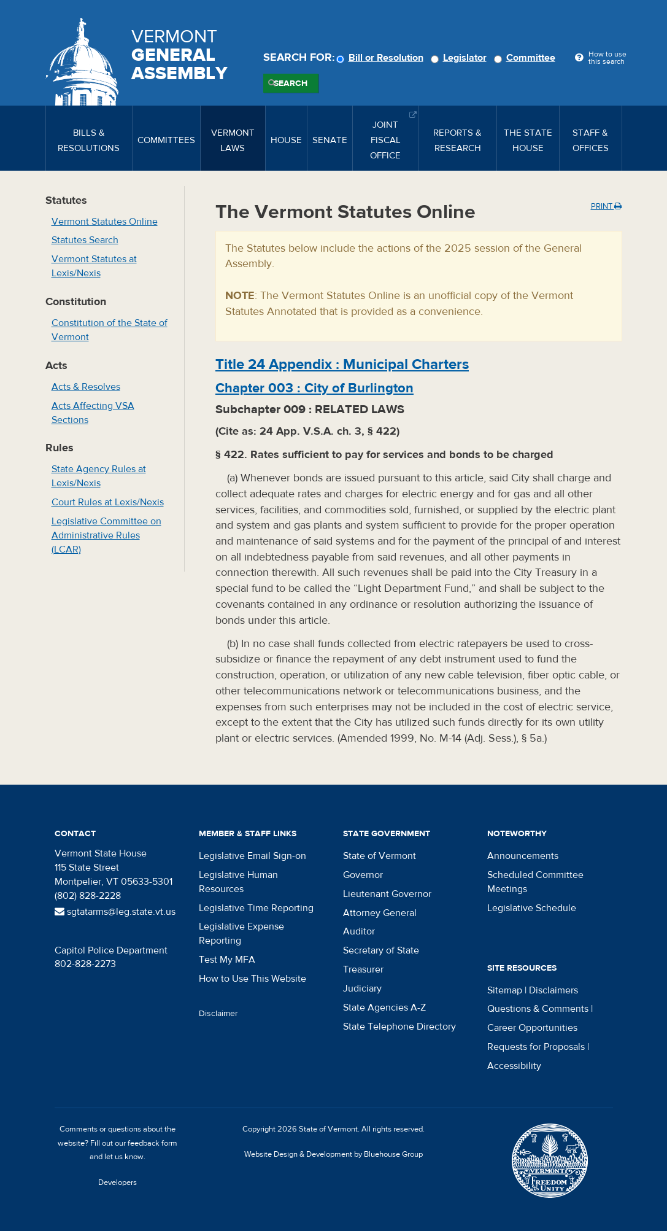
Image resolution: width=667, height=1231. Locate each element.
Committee (526, 58)
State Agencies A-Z (384, 1007)
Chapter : (314, 388)
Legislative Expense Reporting (241, 933)
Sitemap (504, 990)
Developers (117, 1182)
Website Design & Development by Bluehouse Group (333, 1154)
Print (606, 206)
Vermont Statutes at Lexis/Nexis (94, 266)
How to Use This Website (252, 979)
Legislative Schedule (531, 908)
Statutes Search (85, 240)
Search (290, 83)
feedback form (152, 1143)
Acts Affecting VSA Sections (93, 413)
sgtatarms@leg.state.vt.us (115, 912)
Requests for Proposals (536, 1047)
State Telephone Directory (399, 1026)
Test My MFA (227, 959)
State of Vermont (379, 856)
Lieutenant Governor (387, 894)
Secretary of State (381, 950)
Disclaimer (218, 1013)
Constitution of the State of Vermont (110, 330)
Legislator (460, 58)
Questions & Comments (537, 1009)
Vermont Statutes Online (105, 222)
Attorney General (380, 913)
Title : (342, 364)
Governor (363, 875)
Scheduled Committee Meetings (535, 882)
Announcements (522, 856)
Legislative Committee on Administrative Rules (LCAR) (106, 535)
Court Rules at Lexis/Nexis (108, 502)
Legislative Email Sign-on (252, 856)
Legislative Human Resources (238, 882)
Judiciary (362, 988)
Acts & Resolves (86, 387)
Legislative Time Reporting (256, 908)
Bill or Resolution (381, 58)
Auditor (359, 931)
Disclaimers (553, 990)
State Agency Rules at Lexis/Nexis (99, 476)
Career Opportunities (532, 1028)
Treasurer (363, 969)
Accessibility (514, 1066)
